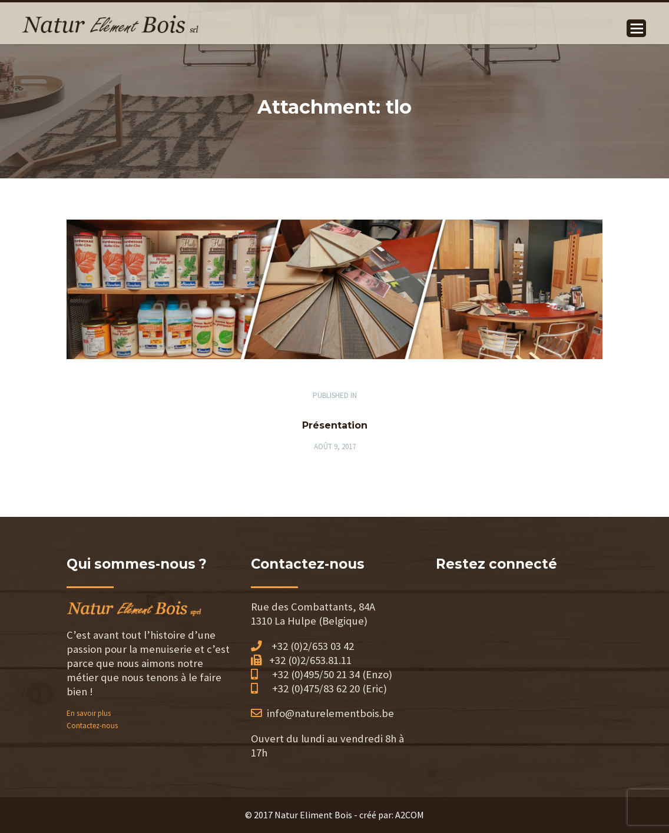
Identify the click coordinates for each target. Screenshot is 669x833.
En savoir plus (89, 713)
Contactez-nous (92, 726)
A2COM (409, 815)
